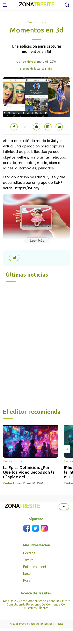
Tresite (28, 560)
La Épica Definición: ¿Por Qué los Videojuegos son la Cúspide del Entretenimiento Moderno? (29, 474)
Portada (29, 553)
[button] (14, 127)
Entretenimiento (36, 567)
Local (27, 573)
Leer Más (37, 240)
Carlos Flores (25, 62)
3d (14, 258)
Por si (27, 580)
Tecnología (36, 22)
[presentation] (66, 449)
